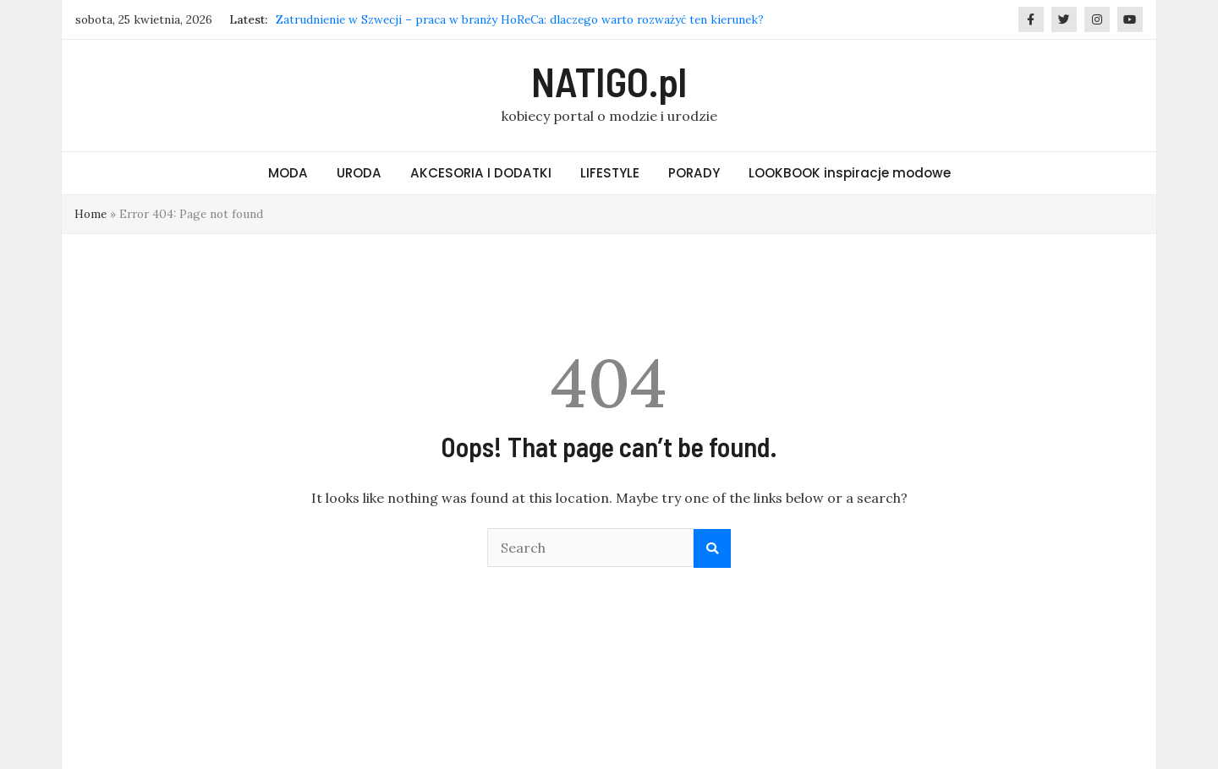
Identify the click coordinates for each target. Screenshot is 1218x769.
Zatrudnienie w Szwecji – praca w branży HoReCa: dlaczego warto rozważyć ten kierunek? (520, 19)
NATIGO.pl (609, 81)
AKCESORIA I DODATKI (480, 173)
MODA (288, 173)
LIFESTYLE (609, 173)
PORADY (694, 173)
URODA (359, 173)
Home (90, 213)
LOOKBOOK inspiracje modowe (850, 173)
